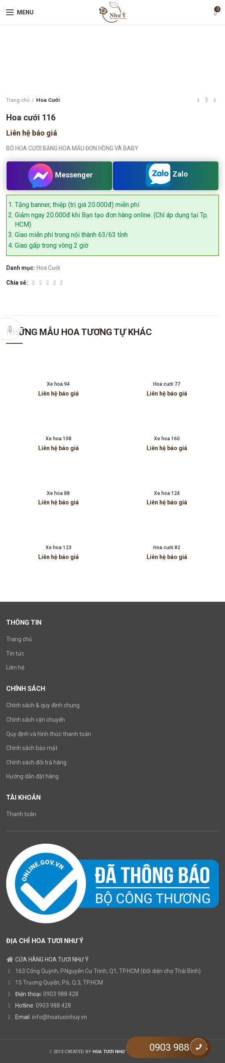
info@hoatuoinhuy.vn (59, 1017)
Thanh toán (21, 814)
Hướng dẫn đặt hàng (32, 776)
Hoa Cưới (48, 100)
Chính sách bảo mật (31, 748)
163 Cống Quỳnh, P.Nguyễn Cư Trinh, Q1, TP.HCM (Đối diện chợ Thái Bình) (108, 971)
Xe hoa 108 (58, 439)
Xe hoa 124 (167, 493)
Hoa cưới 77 (166, 384)
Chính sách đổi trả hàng (36, 762)
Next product (215, 100)
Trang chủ (18, 100)
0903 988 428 (60, 994)
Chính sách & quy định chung (43, 705)
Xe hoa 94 (58, 384)
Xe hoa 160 (167, 439)
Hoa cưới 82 (166, 547)
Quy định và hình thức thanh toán (48, 734)
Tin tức (15, 653)
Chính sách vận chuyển (35, 719)
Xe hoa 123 (58, 547)
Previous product (198, 100)
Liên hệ (15, 667)
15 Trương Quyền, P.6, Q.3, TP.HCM (59, 982)
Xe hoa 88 (58, 493)
